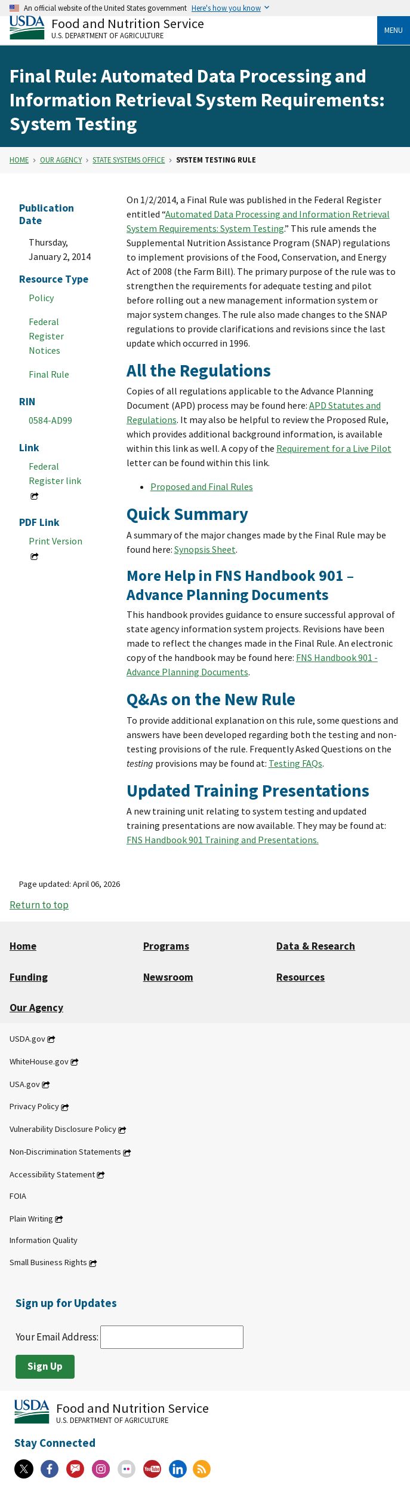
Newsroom (168, 977)
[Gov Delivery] (75, 1469)
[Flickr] (126, 1469)
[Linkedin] (177, 1469)
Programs (166, 946)
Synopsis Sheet (205, 549)
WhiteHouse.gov (39, 1061)
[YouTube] (152, 1469)
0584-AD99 (50, 420)
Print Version (55, 541)
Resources (300, 977)
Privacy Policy (34, 1106)
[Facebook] (49, 1469)
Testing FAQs (295, 763)
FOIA (18, 1195)
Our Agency (61, 159)
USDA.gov (27, 1038)
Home (19, 159)
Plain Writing (31, 1218)
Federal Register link (55, 473)
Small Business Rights (48, 1262)
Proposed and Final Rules (201, 486)
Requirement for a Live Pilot (333, 448)
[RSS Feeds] (201, 1469)
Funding (29, 977)
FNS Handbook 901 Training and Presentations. (223, 840)
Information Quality (44, 1240)
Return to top (39, 904)
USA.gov (25, 1084)
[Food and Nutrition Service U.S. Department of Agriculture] (193, 27)
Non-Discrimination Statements (65, 1152)
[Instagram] (100, 1469)
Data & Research (315, 946)
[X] (23, 1469)
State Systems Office (129, 159)
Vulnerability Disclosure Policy (63, 1129)
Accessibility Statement (52, 1174)
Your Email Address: (129, 1336)
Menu (393, 30)
